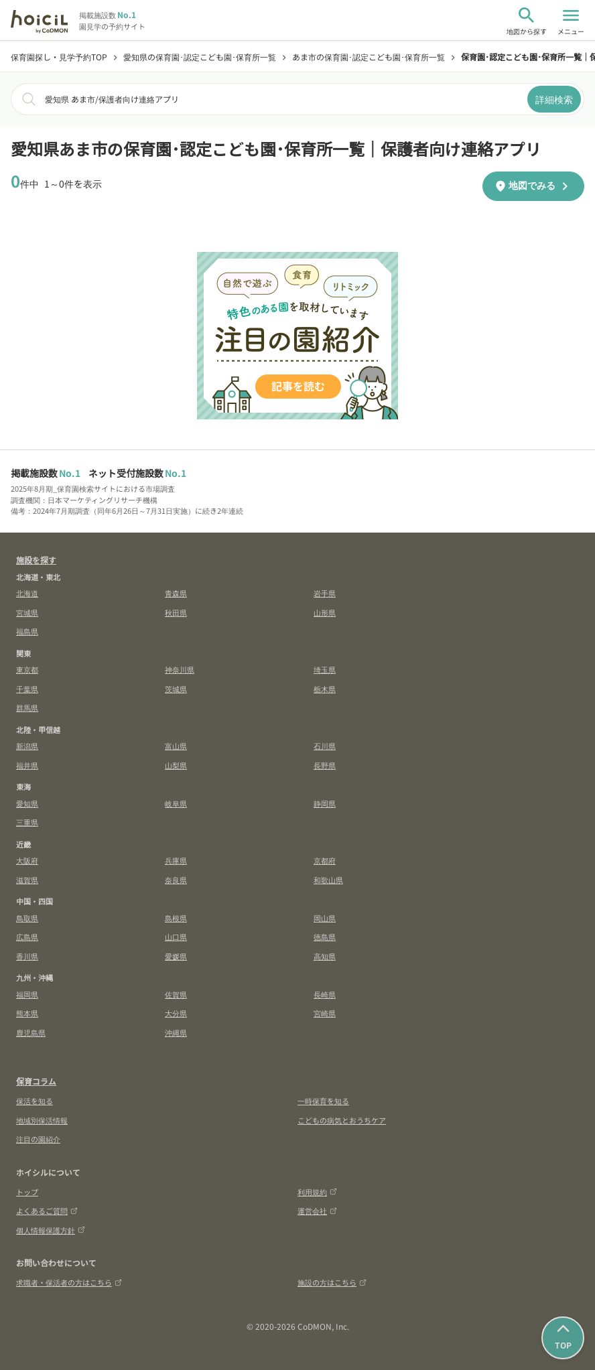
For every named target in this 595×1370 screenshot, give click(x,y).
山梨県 (176, 765)
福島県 (27, 631)
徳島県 (325, 936)
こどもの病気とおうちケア (342, 1120)
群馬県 (27, 707)
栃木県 (325, 688)
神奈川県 (179, 669)
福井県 (27, 765)
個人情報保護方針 (50, 1230)
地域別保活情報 (42, 1120)
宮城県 (27, 612)
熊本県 (27, 1013)
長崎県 (325, 994)
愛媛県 (176, 956)
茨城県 (176, 688)
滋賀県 (27, 879)
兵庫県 (176, 860)
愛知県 (27, 803)
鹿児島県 (31, 1032)
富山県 (176, 745)
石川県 (325, 745)
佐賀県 (176, 994)
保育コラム (36, 1081)
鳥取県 (27, 917)
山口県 (176, 936)
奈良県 (176, 879)
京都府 (325, 860)
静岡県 (325, 803)
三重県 (27, 822)
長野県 (325, 765)
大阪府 (27, 860)
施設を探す (36, 559)
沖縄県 (176, 1032)
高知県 (325, 956)
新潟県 (27, 745)
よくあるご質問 (47, 1210)
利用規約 (317, 1191)
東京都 (27, 669)
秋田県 (176, 612)
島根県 (176, 917)
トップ (27, 1191)
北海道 (27, 593)
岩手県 (325, 593)
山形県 (325, 612)
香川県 (27, 956)
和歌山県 (328, 879)
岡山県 (325, 917)
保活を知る (34, 1100)
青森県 (176, 593)
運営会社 (317, 1210)
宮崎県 (325, 1013)
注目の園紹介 (38, 1139)
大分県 (176, 1013)
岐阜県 (176, 803)
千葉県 (27, 688)
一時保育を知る (323, 1100)
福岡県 (27, 994)
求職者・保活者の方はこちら (69, 1282)
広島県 (27, 936)
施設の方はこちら (332, 1282)
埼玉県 (325, 669)
